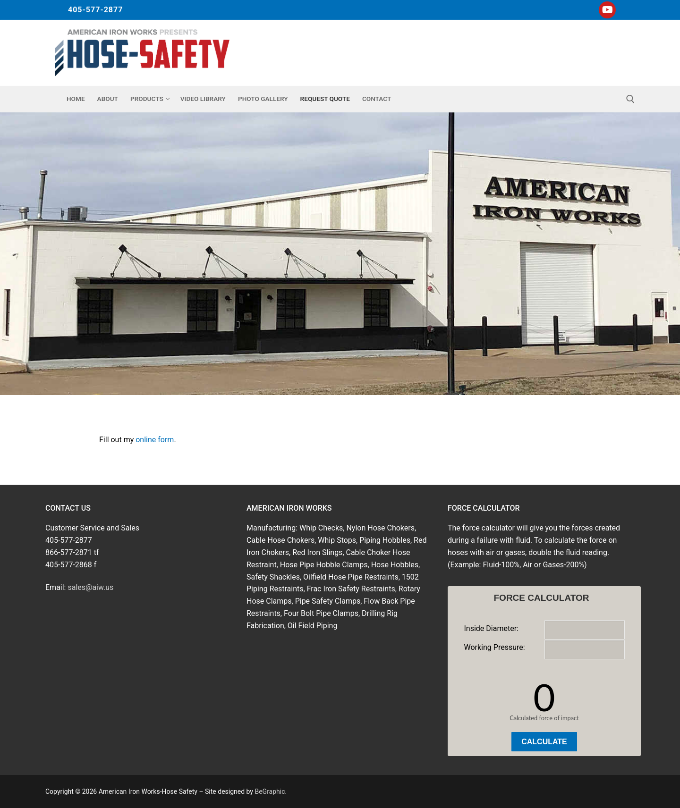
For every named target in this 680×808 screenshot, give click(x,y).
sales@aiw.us (90, 587)
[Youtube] (607, 9)
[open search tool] (630, 99)
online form (155, 439)
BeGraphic (270, 791)
